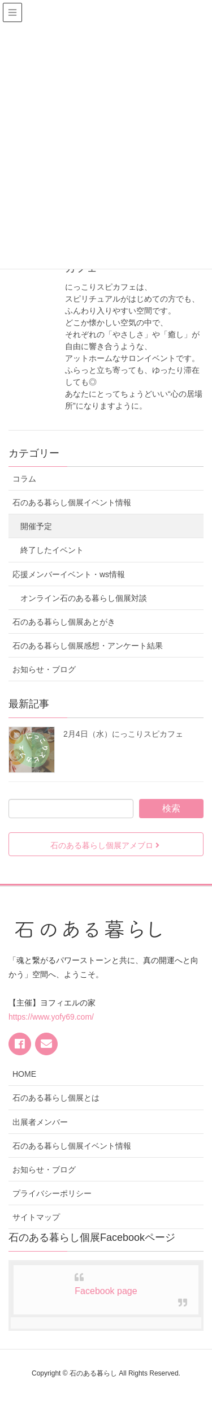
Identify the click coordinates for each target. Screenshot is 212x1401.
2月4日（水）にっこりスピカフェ (123, 733)
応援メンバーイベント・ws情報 (68, 574)
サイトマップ (36, 1217)
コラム (24, 478)
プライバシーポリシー (52, 1193)
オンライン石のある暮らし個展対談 (83, 598)
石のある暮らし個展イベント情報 (71, 502)
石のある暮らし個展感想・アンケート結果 (87, 645)
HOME (24, 1073)
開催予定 (36, 526)
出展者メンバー (40, 1122)
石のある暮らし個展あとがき (63, 621)
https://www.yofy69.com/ (51, 1016)
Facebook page (106, 1291)
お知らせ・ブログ (44, 669)
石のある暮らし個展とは (55, 1097)
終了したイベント (52, 550)
